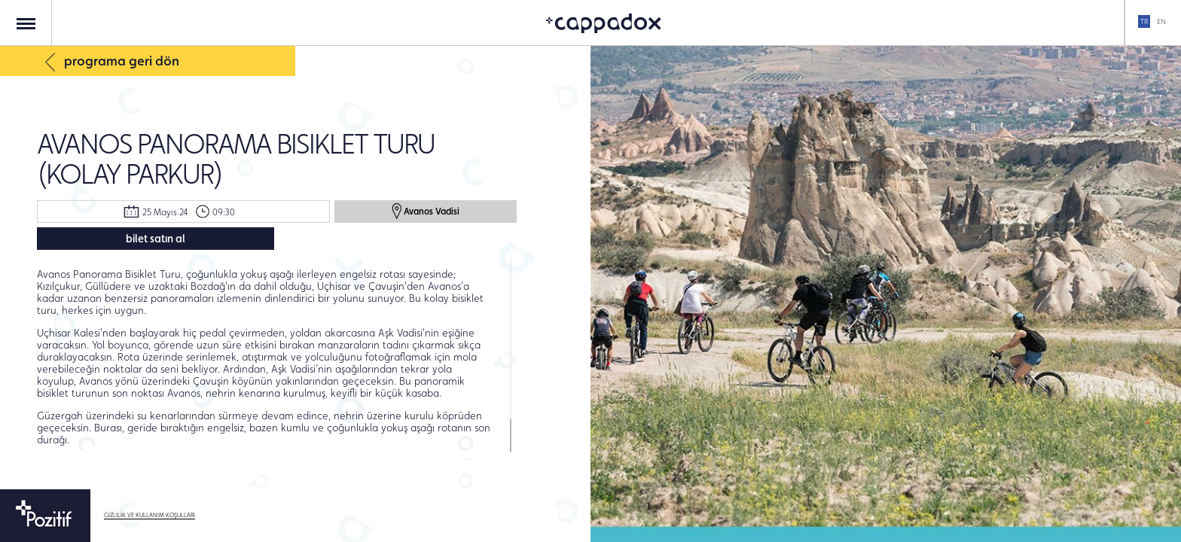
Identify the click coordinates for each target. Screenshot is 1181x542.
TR (1144, 21)
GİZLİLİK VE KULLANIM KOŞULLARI (149, 515)
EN (1161, 21)
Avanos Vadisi (425, 210)
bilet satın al (155, 238)
